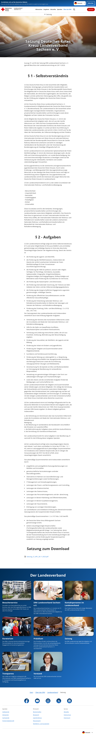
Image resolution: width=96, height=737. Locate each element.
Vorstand (38, 673)
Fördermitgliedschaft (8, 721)
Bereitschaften (37, 712)
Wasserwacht (37, 721)
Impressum (67, 718)
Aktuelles (53, 9)
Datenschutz (67, 715)
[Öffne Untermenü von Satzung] (48, 14)
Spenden (59, 9)
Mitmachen (38, 9)
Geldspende (5, 712)
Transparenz (8, 673)
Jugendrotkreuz (37, 718)
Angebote (46, 9)
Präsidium (38, 638)
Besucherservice (9, 602)
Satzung (68, 638)
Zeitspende (5, 715)
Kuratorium (7, 638)
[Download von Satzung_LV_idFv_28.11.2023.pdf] (48, 556)
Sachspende (5, 718)
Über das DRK (67, 9)
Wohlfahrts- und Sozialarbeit (41, 724)
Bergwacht (36, 715)
